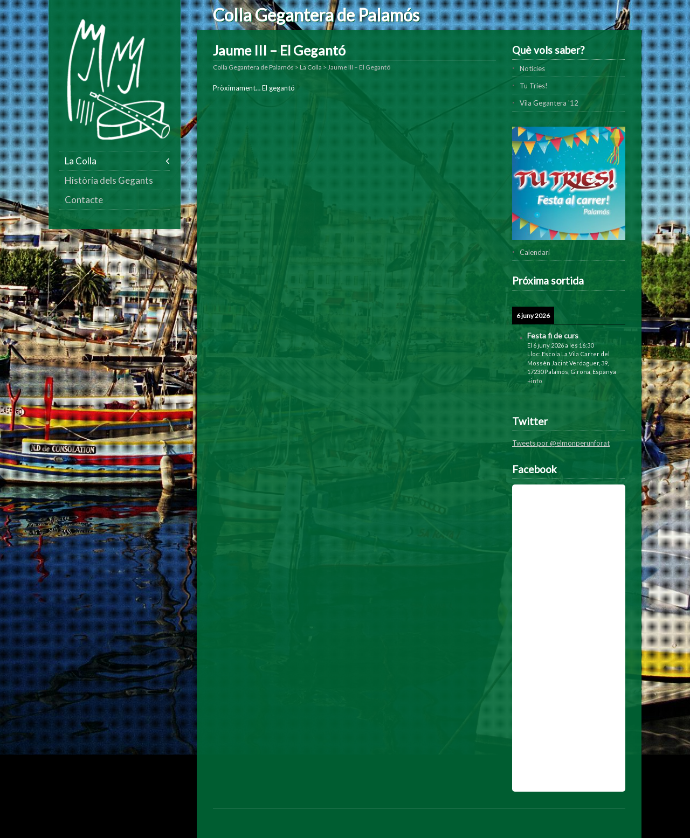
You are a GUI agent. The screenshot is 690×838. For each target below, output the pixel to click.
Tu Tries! (534, 85)
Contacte (84, 199)
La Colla (80, 161)
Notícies (532, 68)
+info (534, 380)
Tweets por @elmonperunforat (561, 443)
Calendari (535, 252)
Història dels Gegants (109, 180)
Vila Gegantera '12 (549, 103)
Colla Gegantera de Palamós (316, 14)
